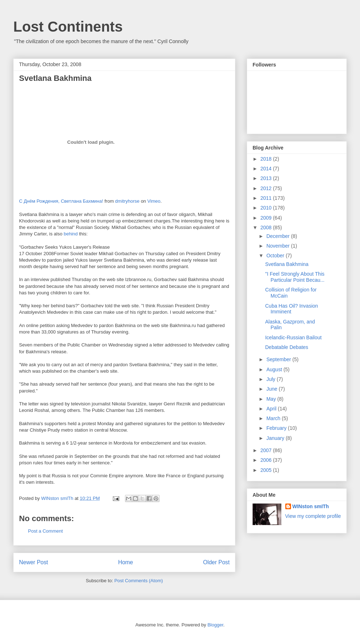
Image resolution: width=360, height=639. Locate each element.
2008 (266, 227)
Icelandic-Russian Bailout (293, 337)
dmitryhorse (127, 201)
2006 (266, 460)
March (274, 418)
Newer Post (33, 562)
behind (71, 233)
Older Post (216, 562)
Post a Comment (45, 531)
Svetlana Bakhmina (287, 264)
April (272, 409)
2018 (266, 159)
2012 (266, 188)
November (278, 246)
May (271, 399)
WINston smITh (310, 506)
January (276, 438)
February (277, 428)
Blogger (215, 624)
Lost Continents (68, 27)
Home (125, 562)
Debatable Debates (286, 347)
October (276, 255)
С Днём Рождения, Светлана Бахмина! (61, 201)
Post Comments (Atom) (138, 580)
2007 (266, 450)
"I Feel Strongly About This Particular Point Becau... (294, 277)
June (272, 389)
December (278, 236)
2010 (266, 208)
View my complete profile (313, 516)
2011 (266, 198)
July (271, 379)
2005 (266, 470)
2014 (266, 168)
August (274, 369)
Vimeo (154, 201)
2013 (266, 178)
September (279, 359)
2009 (266, 218)
